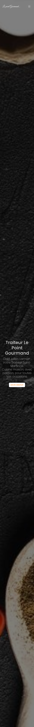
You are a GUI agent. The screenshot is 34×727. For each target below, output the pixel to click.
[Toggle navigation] (29, 6)
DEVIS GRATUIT (17, 385)
